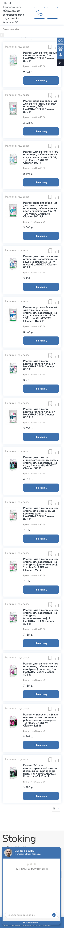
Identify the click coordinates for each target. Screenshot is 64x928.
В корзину (41, 80)
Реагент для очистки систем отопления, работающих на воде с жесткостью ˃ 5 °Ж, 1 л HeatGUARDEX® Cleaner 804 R (41, 262)
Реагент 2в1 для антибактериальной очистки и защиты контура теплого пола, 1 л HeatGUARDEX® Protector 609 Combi (40, 771)
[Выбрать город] (29, 13)
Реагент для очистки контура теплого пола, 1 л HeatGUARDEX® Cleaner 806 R (39, 365)
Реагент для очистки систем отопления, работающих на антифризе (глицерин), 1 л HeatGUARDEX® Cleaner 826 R (40, 669)
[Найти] (2, 35)
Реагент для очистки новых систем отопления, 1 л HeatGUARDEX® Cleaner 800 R (40, 56)
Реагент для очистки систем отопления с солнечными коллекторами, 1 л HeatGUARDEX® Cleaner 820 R (40, 514)
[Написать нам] (52, 13)
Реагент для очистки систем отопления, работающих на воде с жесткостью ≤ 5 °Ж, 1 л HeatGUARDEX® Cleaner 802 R (40, 157)
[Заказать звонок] (39, 13)
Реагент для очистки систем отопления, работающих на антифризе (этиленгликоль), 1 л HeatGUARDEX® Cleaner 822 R (40, 564)
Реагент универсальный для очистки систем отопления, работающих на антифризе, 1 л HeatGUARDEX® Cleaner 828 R (40, 720)
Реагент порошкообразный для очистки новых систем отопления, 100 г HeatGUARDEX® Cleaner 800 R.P (40, 106)
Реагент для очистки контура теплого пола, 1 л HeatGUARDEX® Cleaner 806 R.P (39, 413)
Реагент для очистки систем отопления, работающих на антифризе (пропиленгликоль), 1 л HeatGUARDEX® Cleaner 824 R (40, 617)
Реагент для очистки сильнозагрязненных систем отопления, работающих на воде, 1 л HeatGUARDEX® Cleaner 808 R (40, 463)
